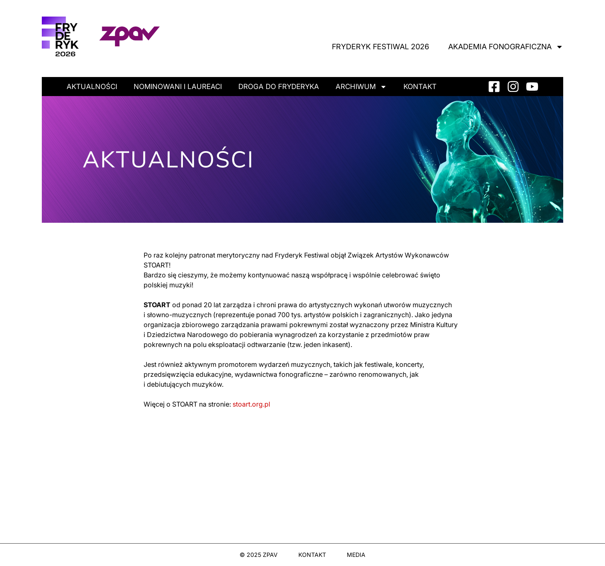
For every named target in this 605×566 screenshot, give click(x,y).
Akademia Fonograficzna (505, 47)
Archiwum (361, 86)
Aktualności (92, 86)
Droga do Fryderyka (278, 86)
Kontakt (420, 86)
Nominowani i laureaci (178, 86)
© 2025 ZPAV (259, 554)
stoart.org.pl (251, 404)
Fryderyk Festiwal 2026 (380, 46)
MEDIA (356, 554)
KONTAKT (312, 554)
